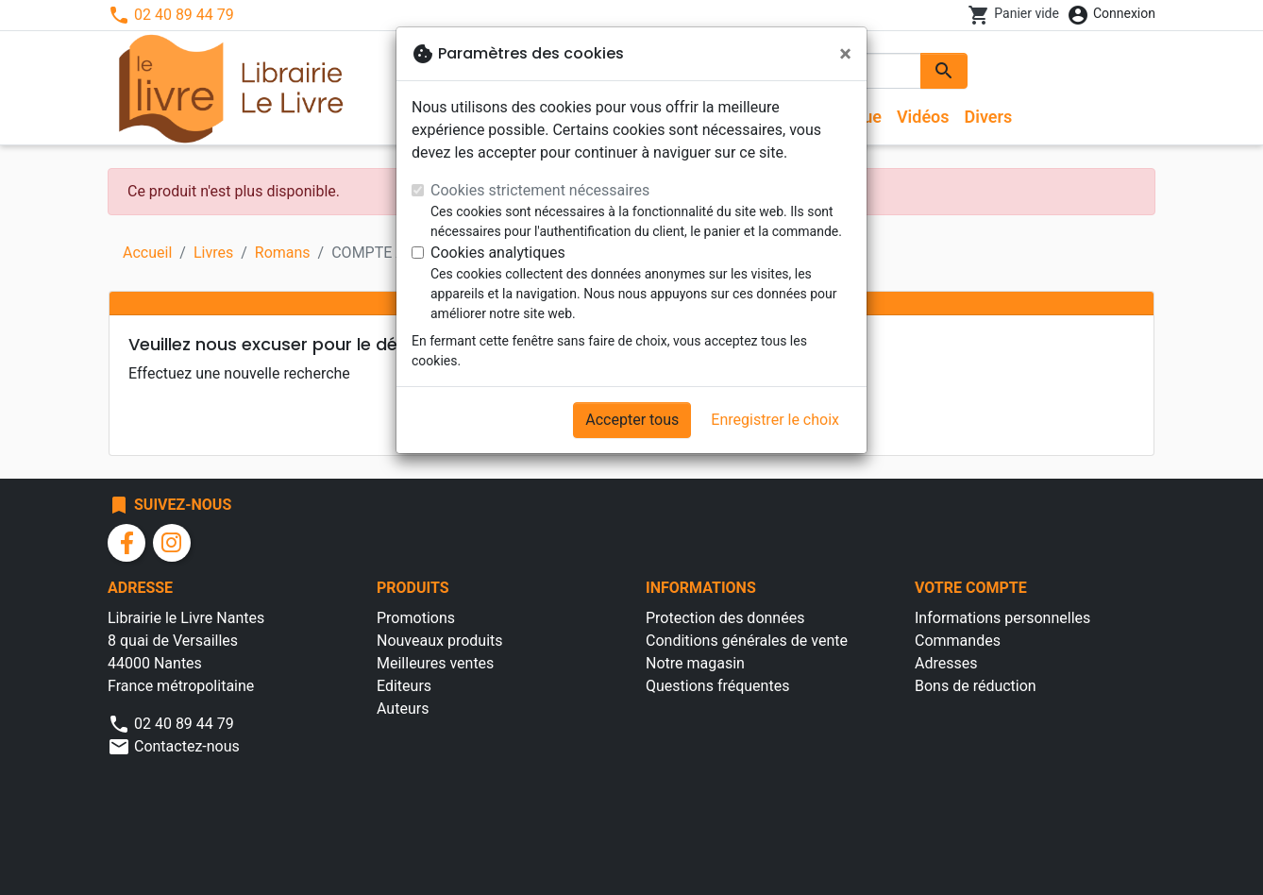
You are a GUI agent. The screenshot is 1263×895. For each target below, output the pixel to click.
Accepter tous (632, 420)
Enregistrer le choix (775, 420)
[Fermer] (845, 53)
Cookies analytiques (497, 253)
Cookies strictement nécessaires (539, 190)
